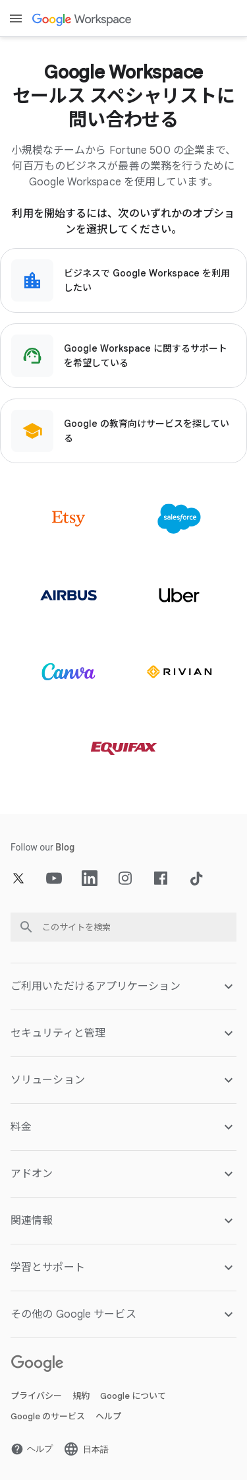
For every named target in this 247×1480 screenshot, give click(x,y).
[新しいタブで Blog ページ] (64, 847)
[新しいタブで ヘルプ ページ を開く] (32, 1449)
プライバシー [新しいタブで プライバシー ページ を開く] (36, 1395)
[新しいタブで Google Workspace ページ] (83, 19)
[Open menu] (16, 18)
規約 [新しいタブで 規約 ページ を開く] (81, 1395)
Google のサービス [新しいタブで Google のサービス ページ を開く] (48, 1416)
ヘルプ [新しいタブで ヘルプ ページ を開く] (108, 1416)
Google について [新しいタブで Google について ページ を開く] (133, 1395)
